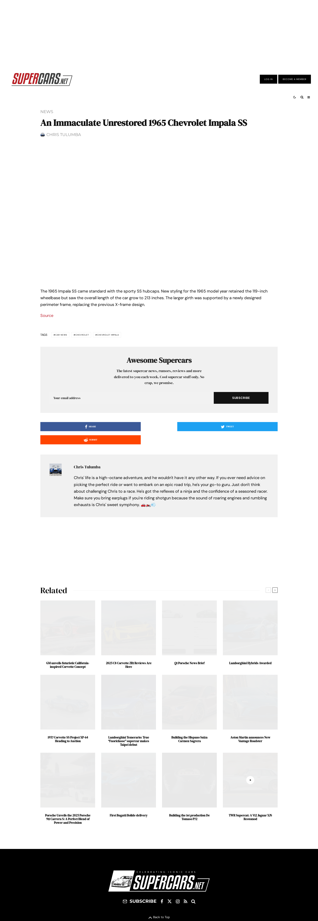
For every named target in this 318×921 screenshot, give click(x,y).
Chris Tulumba (63, 134)
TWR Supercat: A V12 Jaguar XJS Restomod (250, 889)
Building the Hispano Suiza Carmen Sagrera (189, 811)
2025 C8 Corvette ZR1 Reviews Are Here (128, 737)
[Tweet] (159, 511)
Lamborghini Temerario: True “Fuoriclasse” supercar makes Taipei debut (128, 813)
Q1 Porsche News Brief (189, 735)
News (46, 111)
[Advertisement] (159, 33)
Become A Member (294, 79)
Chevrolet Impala (124, 419)
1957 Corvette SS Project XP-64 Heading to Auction (68, 811)
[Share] (78, 511)
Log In (268, 79)
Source (46, 399)
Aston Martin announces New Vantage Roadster (250, 811)
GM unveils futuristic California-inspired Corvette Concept (67, 737)
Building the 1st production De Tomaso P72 (189, 889)
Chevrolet (91, 419)
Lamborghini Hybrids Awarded (250, 735)
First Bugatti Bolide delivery (128, 887)
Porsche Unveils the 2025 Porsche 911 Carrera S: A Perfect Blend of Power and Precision (67, 891)
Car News (64, 419)
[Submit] (239, 511)
